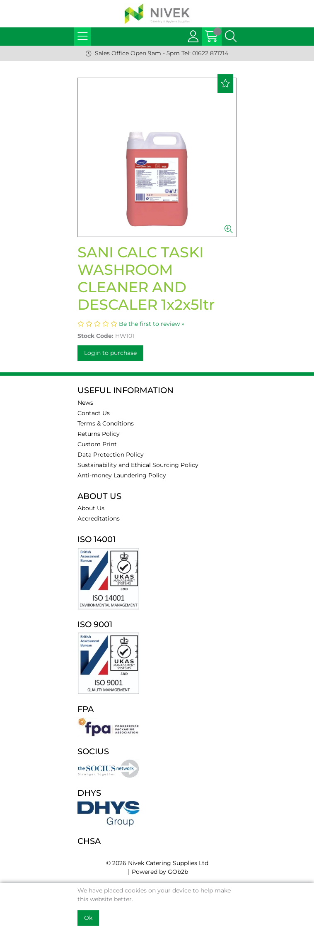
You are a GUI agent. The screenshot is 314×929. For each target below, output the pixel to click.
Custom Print (97, 444)
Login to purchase (110, 353)
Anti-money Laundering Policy (121, 475)
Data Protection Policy (110, 454)
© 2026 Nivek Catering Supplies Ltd (157, 863)
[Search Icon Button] (231, 36)
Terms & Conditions (105, 423)
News (85, 402)
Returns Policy (98, 434)
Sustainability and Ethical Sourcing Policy (137, 465)
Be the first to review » (151, 324)
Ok (88, 918)
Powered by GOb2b (160, 871)
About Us (90, 508)
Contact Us (93, 413)
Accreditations (98, 518)
